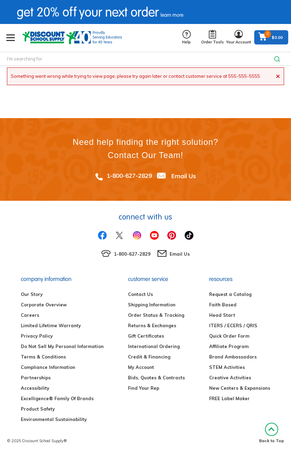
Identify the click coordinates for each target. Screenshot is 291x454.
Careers (30, 315)
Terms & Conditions (43, 357)
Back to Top (271, 433)
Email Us (183, 175)
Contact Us (140, 294)
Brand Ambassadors (233, 357)
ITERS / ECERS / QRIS (233, 325)
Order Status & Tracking (156, 315)
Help (186, 37)
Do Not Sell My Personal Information (62, 346)
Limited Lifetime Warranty (51, 325)
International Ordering (154, 346)
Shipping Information (152, 304)
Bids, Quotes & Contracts (156, 377)
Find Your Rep (143, 388)
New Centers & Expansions (239, 388)
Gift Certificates (146, 336)
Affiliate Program (229, 346)
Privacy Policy (37, 336)
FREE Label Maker (229, 398)
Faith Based (223, 304)
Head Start (222, 315)
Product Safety (38, 409)
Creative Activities (230, 377)
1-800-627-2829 (129, 175)
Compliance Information (48, 367)
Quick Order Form (229, 336)
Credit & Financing (149, 357)
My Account (141, 367)
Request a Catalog (230, 294)
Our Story (32, 294)
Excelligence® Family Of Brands (57, 398)
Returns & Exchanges (152, 325)
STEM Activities (227, 367)
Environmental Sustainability (54, 419)
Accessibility (35, 388)
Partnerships (36, 377)
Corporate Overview (44, 304)
